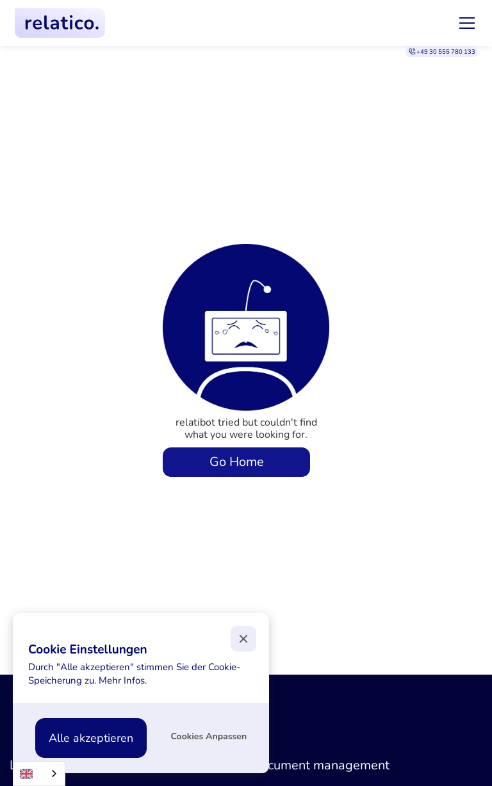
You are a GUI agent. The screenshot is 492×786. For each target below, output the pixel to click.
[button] (464, 23)
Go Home (236, 461)
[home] (60, 22)
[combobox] (39, 773)
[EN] (39, 773)
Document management (320, 765)
